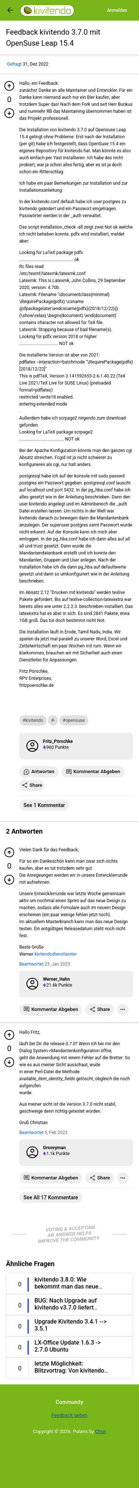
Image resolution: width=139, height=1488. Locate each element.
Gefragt (14, 64)
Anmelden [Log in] (117, 10)
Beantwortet (31, 964)
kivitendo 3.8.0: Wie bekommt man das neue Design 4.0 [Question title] (66, 1286)
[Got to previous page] (10, 10)
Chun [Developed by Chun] (100, 1431)
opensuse (75, 720)
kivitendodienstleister (55, 954)
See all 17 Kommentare (50, 1197)
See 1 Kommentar (44, 805)
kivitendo (34, 720)
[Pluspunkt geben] (9, 86)
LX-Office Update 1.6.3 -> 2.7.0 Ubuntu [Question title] (67, 1346)
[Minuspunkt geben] (9, 113)
